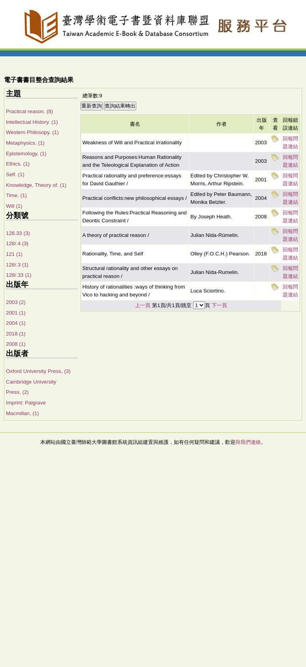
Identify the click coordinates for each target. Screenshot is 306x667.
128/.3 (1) (17, 265)
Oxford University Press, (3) (38, 371)
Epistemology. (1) (26, 154)
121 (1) (14, 254)
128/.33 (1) (18, 275)
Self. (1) (15, 174)
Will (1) (14, 206)
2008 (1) (16, 344)
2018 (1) (16, 334)
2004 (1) (16, 323)
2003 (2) (16, 302)
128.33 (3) (18, 233)
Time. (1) (16, 195)
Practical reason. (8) (29, 111)
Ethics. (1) (18, 164)
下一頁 (219, 305)
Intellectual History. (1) (32, 122)
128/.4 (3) (17, 243)
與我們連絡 (248, 442)
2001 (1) (16, 313)
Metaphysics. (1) (25, 143)
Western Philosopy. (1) (32, 132)
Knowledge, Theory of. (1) (36, 185)
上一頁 (142, 305)
